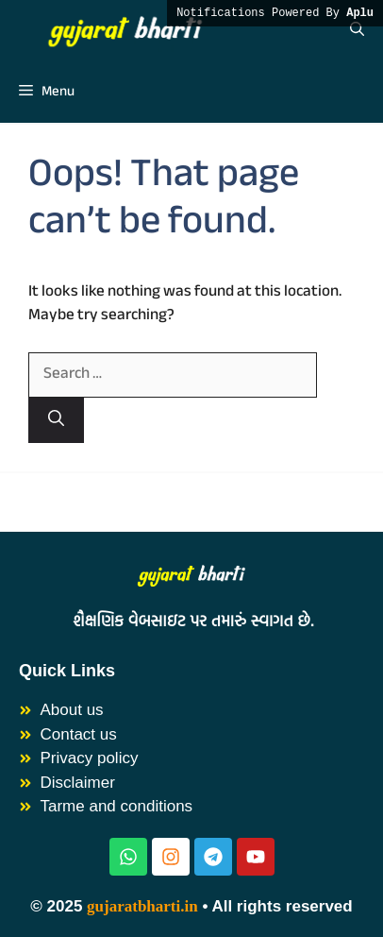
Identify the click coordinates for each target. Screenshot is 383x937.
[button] (357, 30)
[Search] (56, 421)
